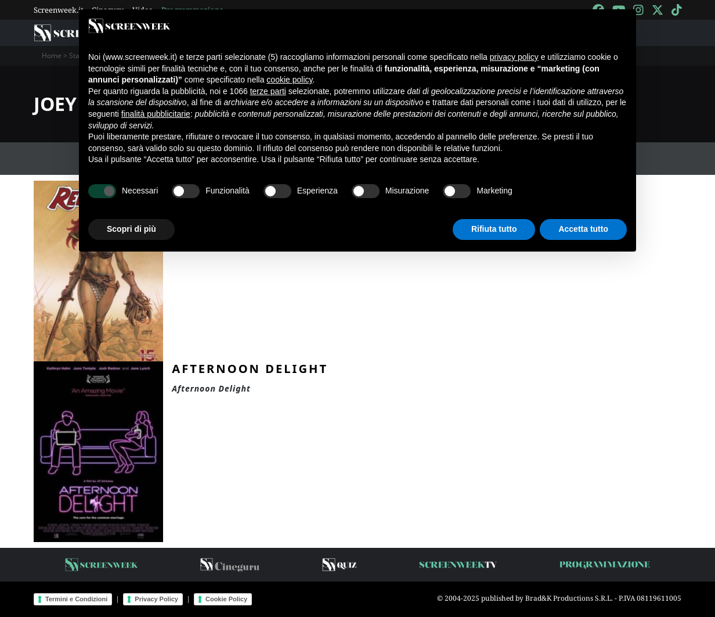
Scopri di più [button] (131, 229)
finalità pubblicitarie (155, 114)
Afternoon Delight (250, 368)
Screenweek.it (59, 10)
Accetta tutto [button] (583, 229)
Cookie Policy (226, 599)
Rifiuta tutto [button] (494, 229)
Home (52, 55)
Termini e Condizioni (76, 599)
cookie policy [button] (289, 79)
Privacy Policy (156, 599)
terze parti (268, 91)
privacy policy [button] (514, 57)
